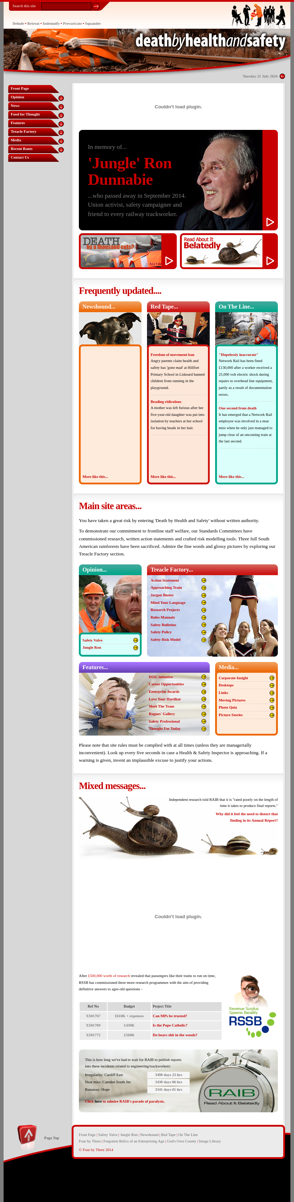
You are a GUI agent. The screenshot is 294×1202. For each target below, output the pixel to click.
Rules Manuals (163, 617)
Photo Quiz (228, 707)
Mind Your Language (168, 603)
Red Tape (168, 1135)
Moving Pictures (232, 700)
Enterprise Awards (164, 692)
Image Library (210, 1141)
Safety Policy (161, 632)
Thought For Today (165, 729)
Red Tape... (164, 307)
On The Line (188, 1135)
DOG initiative (161, 677)
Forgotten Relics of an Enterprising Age (133, 1141)
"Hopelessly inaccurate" (239, 355)
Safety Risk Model (165, 640)
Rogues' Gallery (162, 714)
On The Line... (236, 307)
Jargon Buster (162, 595)
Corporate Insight (233, 678)
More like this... (95, 477)
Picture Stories (231, 715)
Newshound (149, 1135)
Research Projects (165, 610)
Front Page (87, 1135)
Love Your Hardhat (165, 699)
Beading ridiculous (166, 402)
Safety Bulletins (163, 625)
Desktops (226, 685)
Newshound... (98, 307)
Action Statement (165, 580)
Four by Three (90, 1141)
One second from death (237, 408)
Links (223, 693)
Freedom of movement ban (172, 355)
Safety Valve (92, 640)
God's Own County (181, 1141)
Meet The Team (161, 706)
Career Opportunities (166, 684)
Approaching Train (166, 588)
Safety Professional (164, 721)
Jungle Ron (91, 647)
